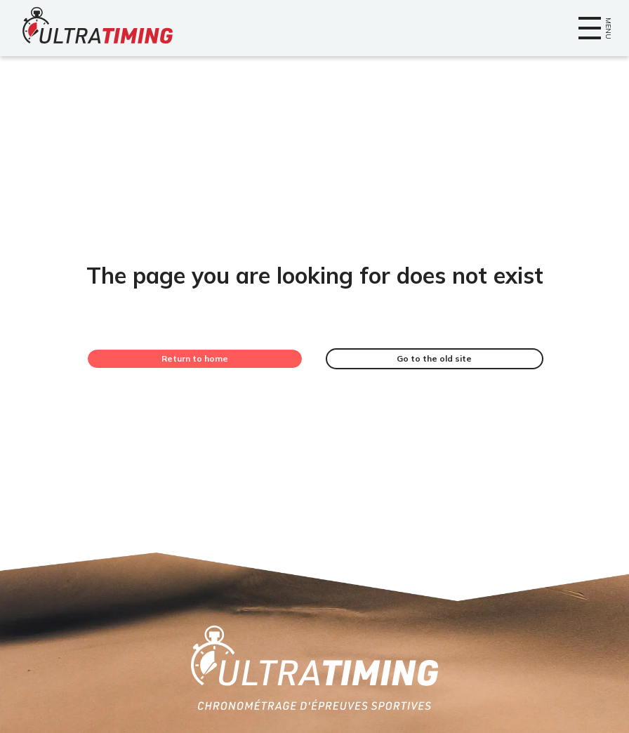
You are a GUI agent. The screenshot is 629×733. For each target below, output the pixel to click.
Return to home (194, 358)
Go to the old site (434, 358)
